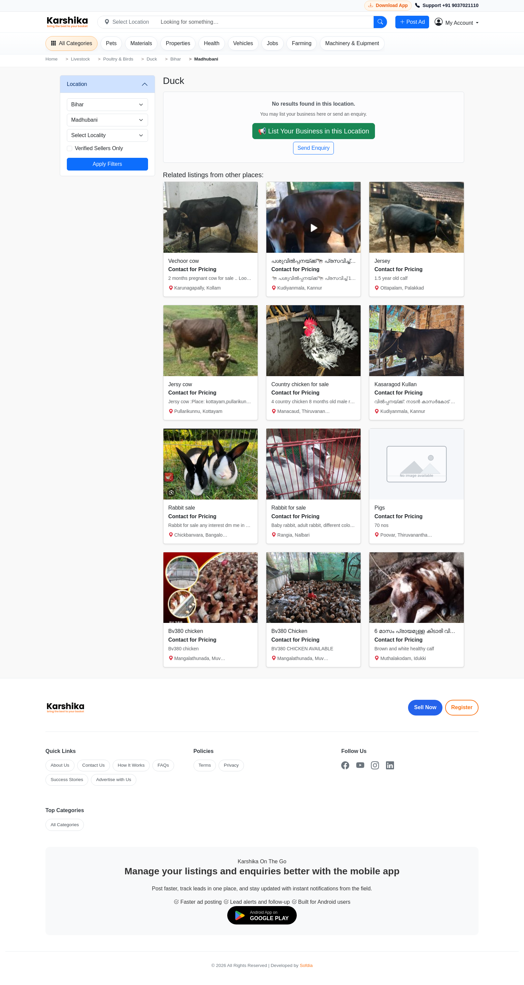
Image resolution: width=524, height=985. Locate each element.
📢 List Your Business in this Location (313, 131)
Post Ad (412, 22)
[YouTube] (360, 765)
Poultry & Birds (118, 59)
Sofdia (306, 965)
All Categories (64, 824)
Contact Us (93, 765)
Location (77, 84)
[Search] (380, 22)
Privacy (231, 765)
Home (51, 59)
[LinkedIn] (390, 765)
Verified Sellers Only (99, 148)
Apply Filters (107, 164)
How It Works (131, 765)
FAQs (163, 765)
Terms (205, 765)
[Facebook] (345, 765)
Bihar (175, 59)
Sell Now (425, 707)
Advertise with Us (113, 779)
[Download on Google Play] (262, 915)
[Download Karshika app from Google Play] (388, 5)
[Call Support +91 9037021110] (447, 5)
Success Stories (66, 779)
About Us (59, 765)
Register (462, 707)
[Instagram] (375, 765)
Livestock (80, 59)
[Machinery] (352, 43)
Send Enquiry (313, 148)
